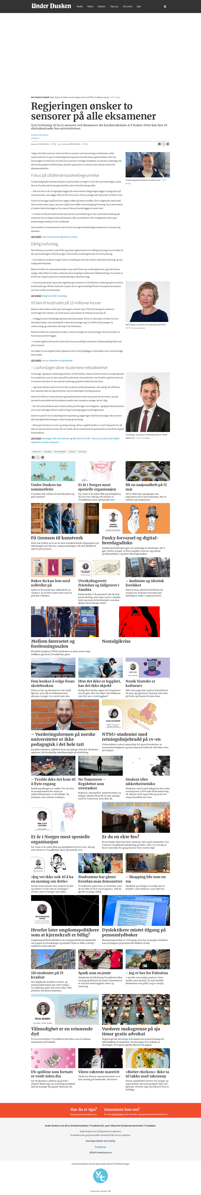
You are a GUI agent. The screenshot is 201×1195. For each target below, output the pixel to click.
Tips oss (114, 6)
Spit (139, 6)
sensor (72, 452)
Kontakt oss (100, 1146)
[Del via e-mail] (168, 144)
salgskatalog (117, 1114)
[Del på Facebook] (159, 144)
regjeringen (60, 452)
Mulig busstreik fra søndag (54, 295)
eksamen (48, 452)
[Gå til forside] (51, 5)
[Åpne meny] (165, 6)
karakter (36, 452)
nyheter (82, 452)
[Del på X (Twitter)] (164, 144)
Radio (80, 6)
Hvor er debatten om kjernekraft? (57, 360)
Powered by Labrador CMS (100, 1191)
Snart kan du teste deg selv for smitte (59, 236)
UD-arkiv (127, 6)
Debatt (101, 6)
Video (90, 6)
